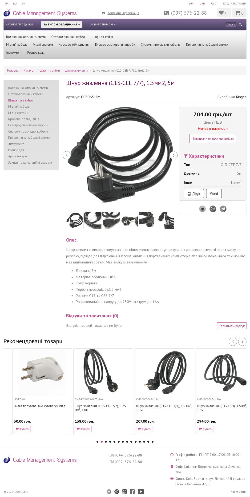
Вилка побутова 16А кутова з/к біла (91, 406)
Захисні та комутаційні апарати (30, 162)
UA (6, 3)
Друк (194, 193)
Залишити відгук (232, 325)
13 (148, 442)
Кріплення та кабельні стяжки (207, 44)
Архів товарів (18, 156)
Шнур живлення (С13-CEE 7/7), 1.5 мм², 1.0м (216, 408)
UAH (202, 3)
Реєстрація (238, 3)
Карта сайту (238, 491)
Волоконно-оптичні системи (26, 37)
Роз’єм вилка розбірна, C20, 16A (28, 406)
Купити (13, 429)
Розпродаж (35, 52)
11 (140, 442)
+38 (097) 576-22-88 (125, 461)
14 (152, 442)
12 (144, 442)
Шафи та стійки (102, 37)
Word (214, 193)
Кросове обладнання (74, 44)
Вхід (225, 3)
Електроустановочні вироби (115, 44)
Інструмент (14, 52)
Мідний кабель (16, 44)
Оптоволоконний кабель (68, 37)
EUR (191, 3)
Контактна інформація (123, 13)
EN (23, 3)
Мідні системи (43, 44)
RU (15, 3)
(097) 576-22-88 (189, 12)
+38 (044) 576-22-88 (125, 455)
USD (214, 3)
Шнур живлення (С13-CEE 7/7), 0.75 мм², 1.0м (152, 408)
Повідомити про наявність (212, 138)
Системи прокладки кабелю (161, 44)
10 (136, 442)
